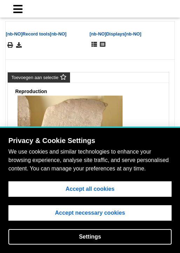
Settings (90, 237)
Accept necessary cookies (90, 213)
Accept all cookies (90, 189)
